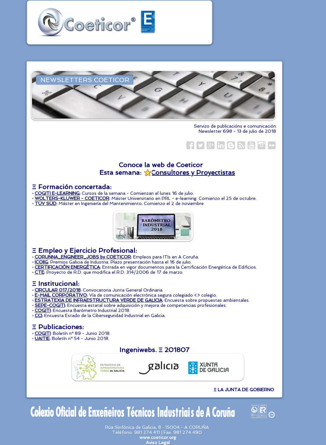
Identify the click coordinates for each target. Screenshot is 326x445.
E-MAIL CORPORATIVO (61, 295)
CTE (39, 272)
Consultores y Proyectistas (193, 172)
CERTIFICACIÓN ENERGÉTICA (67, 267)
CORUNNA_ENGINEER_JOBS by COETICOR (83, 256)
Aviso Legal (158, 442)
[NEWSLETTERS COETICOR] (84, 80)
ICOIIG (41, 262)
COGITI (43, 310)
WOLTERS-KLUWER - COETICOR (72, 198)
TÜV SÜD (45, 203)
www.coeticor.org (157, 437)
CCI (38, 315)
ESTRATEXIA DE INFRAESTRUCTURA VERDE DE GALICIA (98, 300)
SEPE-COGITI (50, 305)
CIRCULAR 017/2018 (58, 290)
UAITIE (42, 338)
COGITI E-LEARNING (57, 193)
